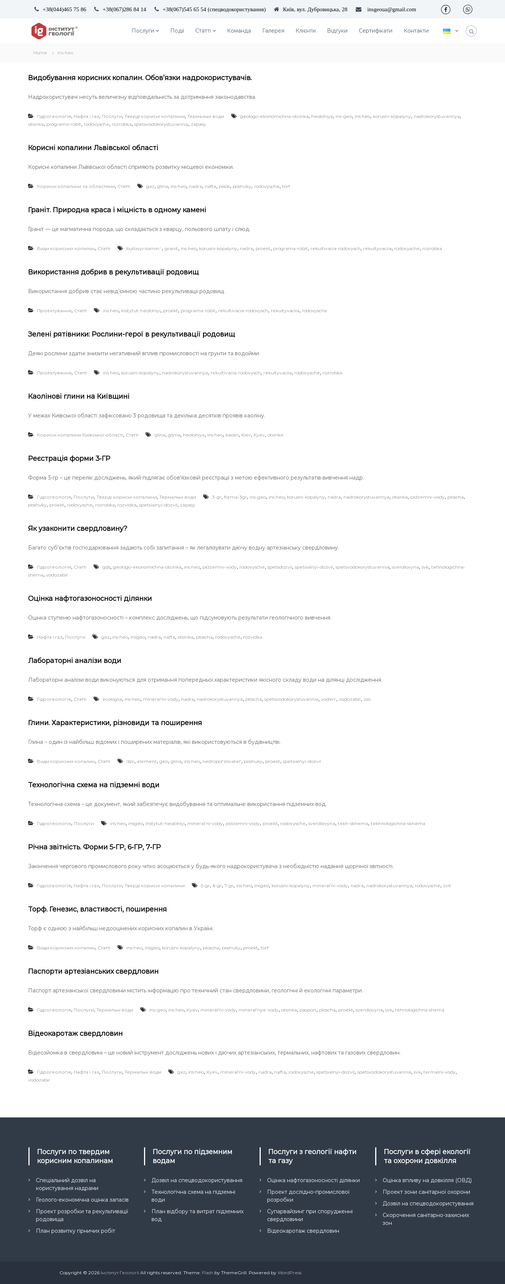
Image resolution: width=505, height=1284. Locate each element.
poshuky (242, 186)
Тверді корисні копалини (155, 116)
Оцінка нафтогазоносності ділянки (90, 598)
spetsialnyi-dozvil (158, 505)
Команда (239, 30)
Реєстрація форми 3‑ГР (69, 458)
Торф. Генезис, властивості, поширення (97, 909)
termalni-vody (439, 1072)
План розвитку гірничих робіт (75, 1230)
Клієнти (306, 30)
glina (162, 186)
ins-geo (344, 116)
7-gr (228, 885)
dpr (130, 761)
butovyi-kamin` (144, 248)
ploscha (455, 497)
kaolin (232, 435)
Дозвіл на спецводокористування (197, 1180)
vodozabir (57, 575)
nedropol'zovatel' (221, 761)
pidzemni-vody (427, 497)
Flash (207, 1272)
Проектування (54, 310)
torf (286, 186)
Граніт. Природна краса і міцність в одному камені (117, 210)
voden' (328, 699)
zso (367, 699)
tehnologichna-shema (419, 1010)
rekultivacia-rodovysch (335, 248)
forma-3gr (235, 497)
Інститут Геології (120, 1272)
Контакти (416, 30)
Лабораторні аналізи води (74, 661)
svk (425, 567)
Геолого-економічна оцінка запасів (82, 1199)
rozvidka (127, 505)
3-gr (216, 497)
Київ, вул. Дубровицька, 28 (315, 9)
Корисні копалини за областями (76, 186)
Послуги (143, 30)
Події (177, 30)
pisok (224, 186)
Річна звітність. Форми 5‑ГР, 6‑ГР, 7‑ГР (94, 847)
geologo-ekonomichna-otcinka (274, 116)
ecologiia (112, 699)
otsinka (36, 124)
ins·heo (362, 116)
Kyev (259, 435)
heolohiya (322, 116)
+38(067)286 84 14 (124, 9)
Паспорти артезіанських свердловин (93, 971)
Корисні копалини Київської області (80, 435)
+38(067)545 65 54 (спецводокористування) (214, 9)
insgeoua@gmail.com (391, 9)
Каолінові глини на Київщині (78, 396)
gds (106, 567)
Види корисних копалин (66, 248)
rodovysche (96, 124)
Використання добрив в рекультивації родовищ (113, 272)
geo (163, 761)
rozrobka (122, 124)
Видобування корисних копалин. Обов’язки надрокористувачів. (140, 78)
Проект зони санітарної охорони (426, 1192)
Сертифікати (375, 30)
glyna (174, 435)
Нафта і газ (86, 116)
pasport (308, 1010)
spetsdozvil (279, 567)
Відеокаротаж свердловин (75, 1033)
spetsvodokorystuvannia (161, 124)
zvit (447, 885)
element (147, 761)
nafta (210, 186)
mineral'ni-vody (160, 699)
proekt (262, 248)
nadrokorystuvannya (437, 116)
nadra (195, 186)
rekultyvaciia (377, 248)
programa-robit (63, 124)
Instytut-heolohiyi (140, 310)
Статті (203, 30)
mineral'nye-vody (259, 1010)
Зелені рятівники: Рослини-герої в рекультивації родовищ (131, 334)
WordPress (290, 1272)
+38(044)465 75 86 (64, 9)
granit (171, 248)
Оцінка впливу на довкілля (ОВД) (427, 1180)
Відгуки (337, 30)
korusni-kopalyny (392, 116)
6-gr (217, 885)
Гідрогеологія (54, 116)
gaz (150, 186)
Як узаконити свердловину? (77, 528)
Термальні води (205, 116)
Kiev (246, 435)
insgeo (138, 637)
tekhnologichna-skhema (398, 823)
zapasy (198, 124)
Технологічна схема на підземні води (93, 785)
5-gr (205, 885)
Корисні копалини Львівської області (93, 148)
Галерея (273, 30)
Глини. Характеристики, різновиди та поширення (115, 723)
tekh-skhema (353, 823)
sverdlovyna (405, 567)
